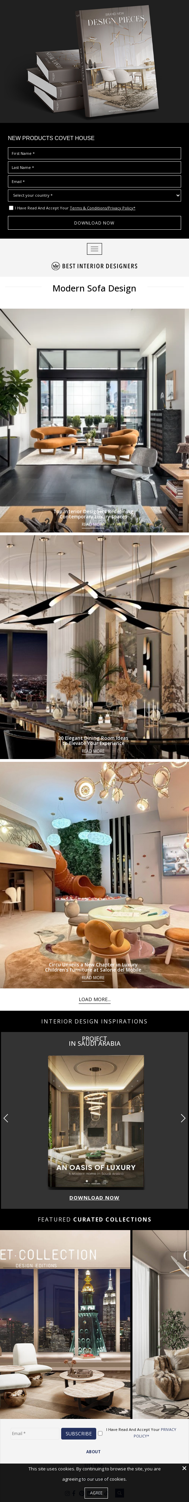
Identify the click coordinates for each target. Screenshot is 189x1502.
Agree (96, 1493)
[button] (183, 1115)
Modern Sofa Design (94, 287)
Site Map (93, 1463)
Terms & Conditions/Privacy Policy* (102, 207)
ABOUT (93, 1449)
